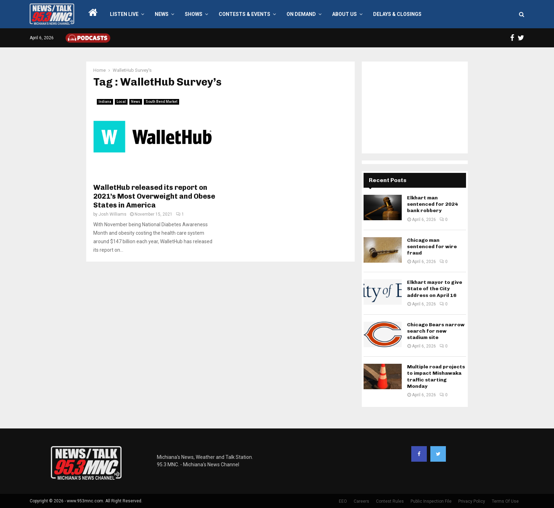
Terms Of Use (505, 501)
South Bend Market (161, 102)
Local (121, 102)
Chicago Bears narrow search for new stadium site (436, 331)
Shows (193, 14)
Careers (361, 501)
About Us (344, 14)
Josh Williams (112, 214)
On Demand (301, 14)
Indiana (105, 102)
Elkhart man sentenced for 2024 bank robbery (432, 204)
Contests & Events (244, 14)
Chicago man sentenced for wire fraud (432, 246)
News (162, 14)
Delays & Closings (397, 14)
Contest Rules (390, 501)
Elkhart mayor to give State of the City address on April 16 (434, 288)
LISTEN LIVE (124, 14)
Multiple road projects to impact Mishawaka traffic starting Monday (436, 376)
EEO (343, 501)
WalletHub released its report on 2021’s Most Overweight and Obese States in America (154, 196)
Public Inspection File (431, 501)
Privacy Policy (471, 501)
